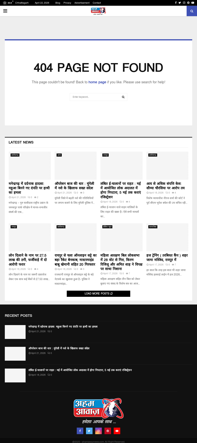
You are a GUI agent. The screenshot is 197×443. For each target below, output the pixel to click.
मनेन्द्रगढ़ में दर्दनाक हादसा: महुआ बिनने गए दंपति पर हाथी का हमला (29, 188)
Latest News (21, 142)
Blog (57, 2)
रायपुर (105, 155)
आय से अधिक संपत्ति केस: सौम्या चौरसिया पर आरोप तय (165, 186)
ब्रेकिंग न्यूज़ (107, 226)
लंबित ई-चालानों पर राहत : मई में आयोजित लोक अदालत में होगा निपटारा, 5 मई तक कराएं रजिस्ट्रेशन (120, 190)
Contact (97, 2)
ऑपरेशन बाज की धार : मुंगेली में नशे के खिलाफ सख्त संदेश (74, 186)
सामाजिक (152, 226)
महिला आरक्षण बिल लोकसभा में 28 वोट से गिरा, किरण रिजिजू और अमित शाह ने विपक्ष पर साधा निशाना (121, 262)
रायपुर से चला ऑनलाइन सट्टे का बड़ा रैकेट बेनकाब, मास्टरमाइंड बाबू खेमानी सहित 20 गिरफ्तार (76, 260)
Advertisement (81, 2)
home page (97, 82)
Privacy (67, 2)
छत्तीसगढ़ (15, 155)
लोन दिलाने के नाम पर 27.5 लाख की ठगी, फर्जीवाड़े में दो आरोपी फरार (28, 260)
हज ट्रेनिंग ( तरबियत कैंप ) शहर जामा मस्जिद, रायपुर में (167, 257)
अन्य (59, 155)
